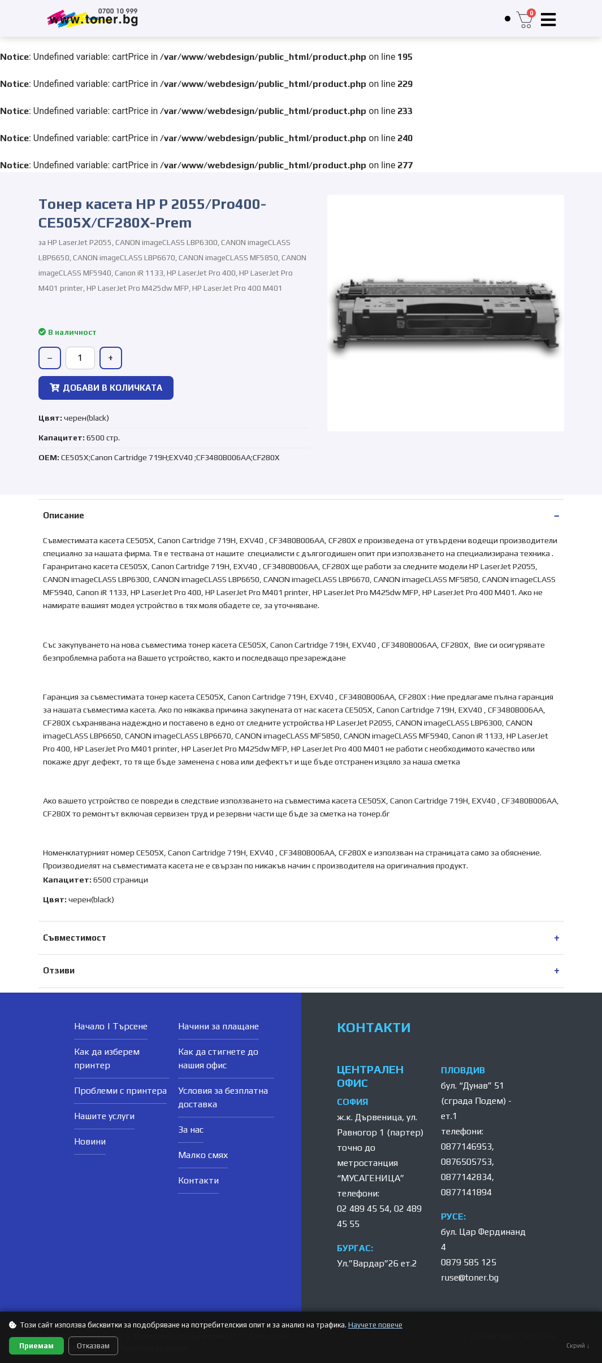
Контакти (198, 1180)
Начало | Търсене (111, 1026)
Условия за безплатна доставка (223, 1097)
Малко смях (203, 1155)
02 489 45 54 (363, 1208)
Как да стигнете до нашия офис (218, 1058)
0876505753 (466, 1161)
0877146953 (466, 1146)
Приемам (36, 1346)
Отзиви (59, 970)
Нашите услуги (104, 1116)
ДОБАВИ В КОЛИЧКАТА (106, 387)
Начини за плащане (218, 1026)
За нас (190, 1129)
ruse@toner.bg (470, 1277)
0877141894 (466, 1192)
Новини (90, 1141)
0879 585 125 (468, 1262)
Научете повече (375, 1325)
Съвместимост (74, 937)
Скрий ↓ (578, 1345)
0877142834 (466, 1177)
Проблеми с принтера (120, 1090)
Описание (63, 515)
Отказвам (93, 1346)
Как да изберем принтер (107, 1058)
